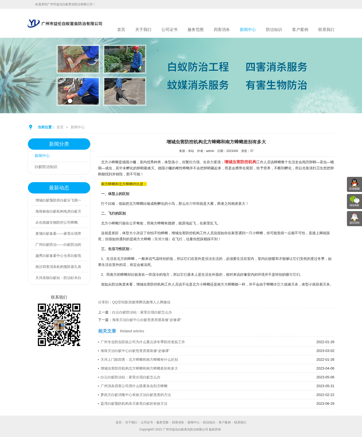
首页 (121, 29)
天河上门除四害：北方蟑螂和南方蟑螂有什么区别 (139, 359)
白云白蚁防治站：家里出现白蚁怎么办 (142, 312)
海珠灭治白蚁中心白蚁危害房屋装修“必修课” (146, 320)
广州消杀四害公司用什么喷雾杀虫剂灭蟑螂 (134, 386)
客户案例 (300, 29)
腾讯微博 (146, 302)
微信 (166, 302)
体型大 (279, 284)
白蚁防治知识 (47, 167)
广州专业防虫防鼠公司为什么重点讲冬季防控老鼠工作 (143, 342)
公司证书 (169, 29)
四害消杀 (222, 29)
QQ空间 (118, 302)
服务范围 (196, 29)
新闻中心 (248, 29)
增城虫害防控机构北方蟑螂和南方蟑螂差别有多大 (139, 368)
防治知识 (274, 29)
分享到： (105, 302)
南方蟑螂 (193, 204)
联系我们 (326, 29)
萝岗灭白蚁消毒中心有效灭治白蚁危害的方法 (136, 395)
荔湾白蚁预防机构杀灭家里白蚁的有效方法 (134, 404)
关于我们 (143, 29)
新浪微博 (132, 302)
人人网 (158, 302)
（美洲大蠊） (161, 239)
